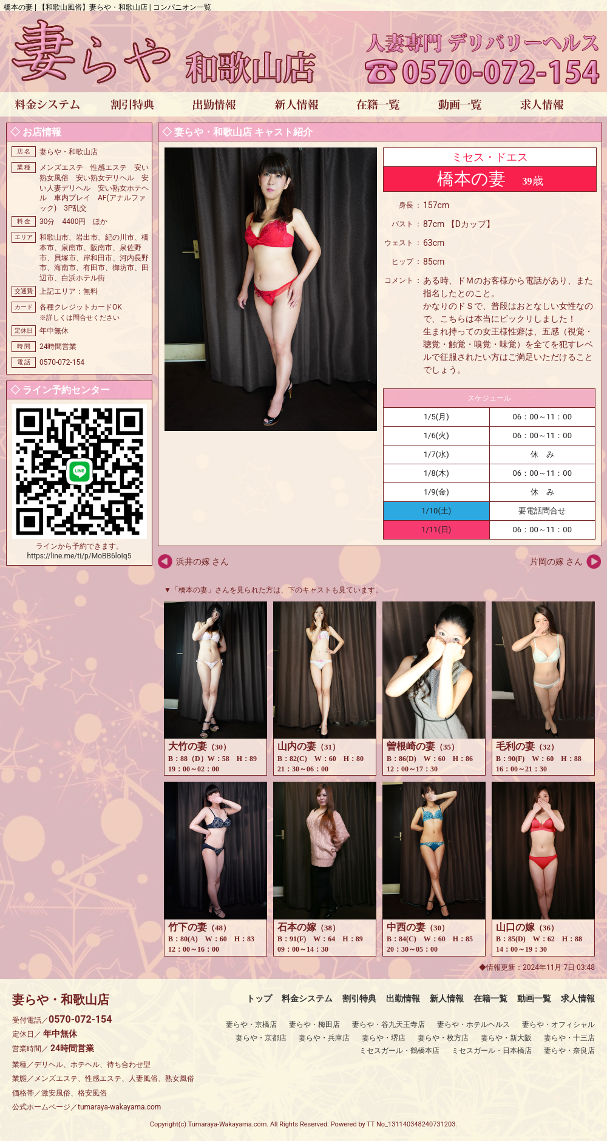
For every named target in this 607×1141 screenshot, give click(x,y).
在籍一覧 (490, 998)
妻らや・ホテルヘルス (473, 1024)
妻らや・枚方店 (443, 1038)
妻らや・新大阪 (506, 1038)
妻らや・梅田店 (314, 1024)
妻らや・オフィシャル (558, 1024)
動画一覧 (534, 998)
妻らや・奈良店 (569, 1050)
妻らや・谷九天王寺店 (388, 1024)
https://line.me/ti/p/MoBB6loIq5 (79, 556)
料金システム (307, 998)
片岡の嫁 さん (556, 561)
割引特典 (359, 998)
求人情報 (578, 998)
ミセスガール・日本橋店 (492, 1050)
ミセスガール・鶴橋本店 (399, 1050)
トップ (259, 998)
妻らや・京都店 (261, 1038)
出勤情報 (403, 998)
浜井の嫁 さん (202, 561)
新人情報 (447, 998)
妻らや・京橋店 (251, 1024)
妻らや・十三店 (569, 1038)
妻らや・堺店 (383, 1038)
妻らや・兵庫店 (324, 1038)
